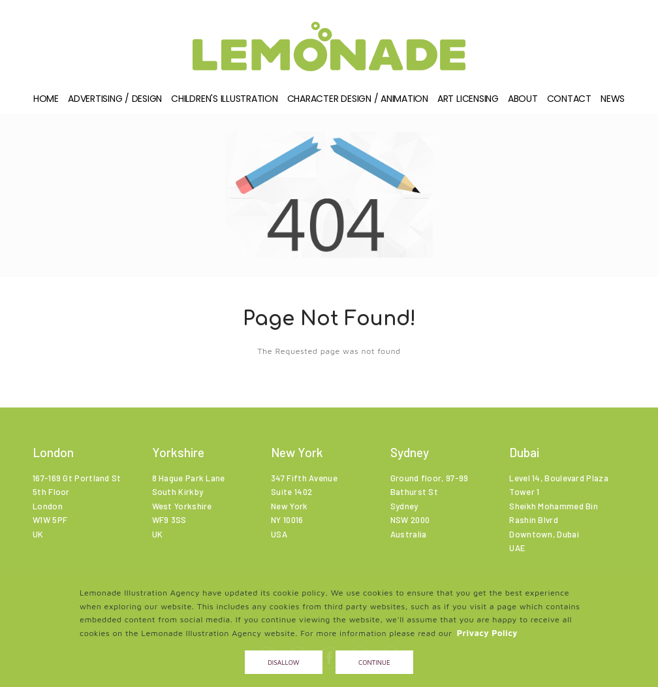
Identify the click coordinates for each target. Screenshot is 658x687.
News (613, 101)
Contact (569, 101)
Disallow (283, 662)
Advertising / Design (115, 101)
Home (46, 101)
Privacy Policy (487, 633)
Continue (374, 662)
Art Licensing (468, 101)
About (523, 101)
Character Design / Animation (357, 101)
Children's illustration (224, 101)
